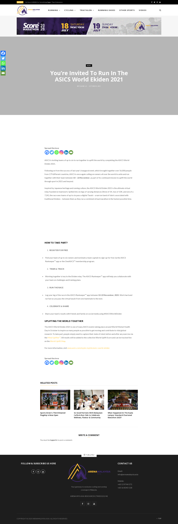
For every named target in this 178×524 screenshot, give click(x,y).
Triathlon (86, 10)
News (89, 65)
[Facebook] (47, 152)
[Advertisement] (89, 133)
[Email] (71, 152)
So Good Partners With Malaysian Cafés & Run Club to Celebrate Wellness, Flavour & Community (88, 415)
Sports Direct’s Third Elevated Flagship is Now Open (52, 414)
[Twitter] (52, 152)
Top (158, 518)
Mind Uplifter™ (54, 337)
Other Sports (127, 10)
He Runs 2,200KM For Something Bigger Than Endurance (44, 2)
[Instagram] (61, 152)
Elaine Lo (83, 86)
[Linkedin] (66, 152)
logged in (53, 440)
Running (53, 10)
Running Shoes (106, 10)
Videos (142, 10)
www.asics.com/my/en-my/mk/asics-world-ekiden (88, 348)
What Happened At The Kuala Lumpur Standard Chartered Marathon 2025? (120, 415)
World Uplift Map (57, 341)
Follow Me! (89, 455)
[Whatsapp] (56, 152)
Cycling (68, 10)
